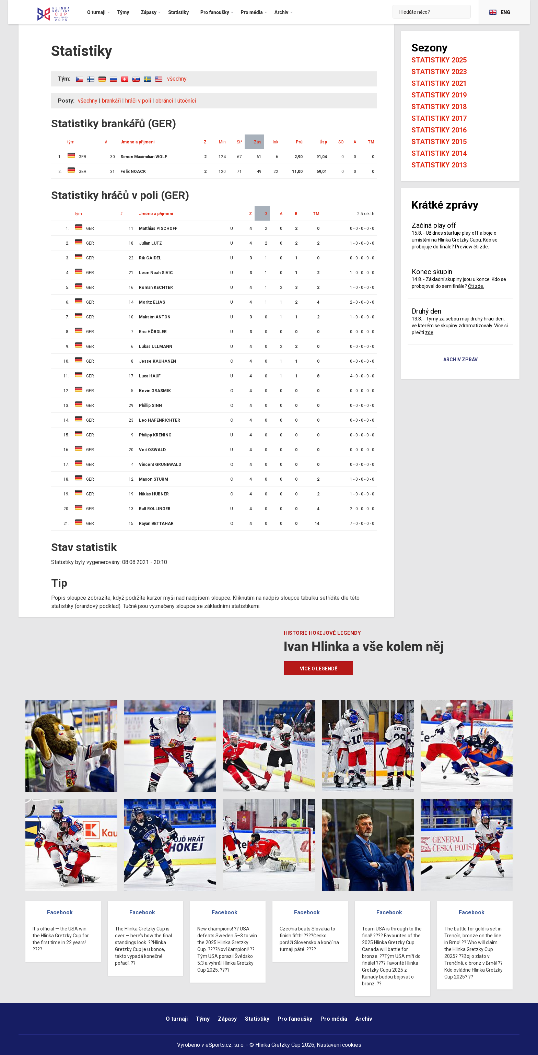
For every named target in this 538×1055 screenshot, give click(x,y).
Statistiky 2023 (439, 72)
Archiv (363, 1019)
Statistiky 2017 (439, 118)
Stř (239, 142)
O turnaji (177, 1019)
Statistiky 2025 (439, 60)
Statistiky (257, 1019)
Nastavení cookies (339, 1045)
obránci (164, 100)
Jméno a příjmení (137, 142)
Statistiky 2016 (439, 130)
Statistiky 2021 (439, 83)
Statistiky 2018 (439, 107)
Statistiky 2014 (439, 153)
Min (222, 142)
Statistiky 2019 (439, 95)
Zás (257, 142)
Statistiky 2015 (439, 142)
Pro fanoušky (295, 1019)
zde (484, 246)
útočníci (186, 100)
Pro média (333, 1019)
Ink (275, 142)
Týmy (203, 1019)
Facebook (60, 912)
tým (70, 142)
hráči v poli (138, 100)
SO (341, 142)
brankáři (111, 100)
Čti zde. (476, 286)
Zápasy (227, 1019)
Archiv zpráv (460, 359)
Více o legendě (318, 668)
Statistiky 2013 (439, 165)
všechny (177, 78)
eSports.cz (219, 1045)
